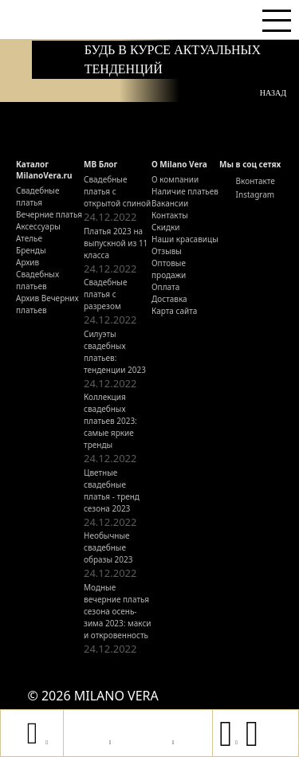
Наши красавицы (184, 239)
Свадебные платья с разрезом (105, 294)
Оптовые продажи (168, 268)
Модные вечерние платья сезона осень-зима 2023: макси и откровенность (117, 611)
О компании (175, 179)
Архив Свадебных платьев (37, 274)
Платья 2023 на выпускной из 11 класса (116, 243)
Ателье (29, 238)
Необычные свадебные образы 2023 (108, 547)
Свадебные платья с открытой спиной (117, 191)
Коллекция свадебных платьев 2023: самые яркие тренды (110, 420)
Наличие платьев (184, 191)
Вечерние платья (49, 214)
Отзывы (166, 251)
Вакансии (169, 203)
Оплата (165, 286)
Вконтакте (247, 180)
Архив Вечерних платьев (47, 304)
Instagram (246, 193)
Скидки (165, 227)
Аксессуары (38, 226)
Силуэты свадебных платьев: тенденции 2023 (115, 351)
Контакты (169, 215)
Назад (273, 92)
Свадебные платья (37, 196)
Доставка (169, 298)
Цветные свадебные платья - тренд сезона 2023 (112, 490)
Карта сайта (174, 310)
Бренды (31, 250)
